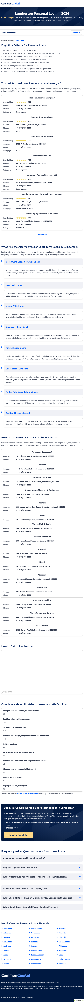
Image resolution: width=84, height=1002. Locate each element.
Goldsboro (35, 933)
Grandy (34, 946)
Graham (34, 941)
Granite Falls (36, 950)
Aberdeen (8, 928)
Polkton (62, 963)
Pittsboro (63, 946)
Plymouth (63, 950)
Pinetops (62, 928)
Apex (6, 955)
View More (42, 234)
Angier (6, 950)
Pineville (62, 933)
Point (61, 955)
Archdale (7, 959)
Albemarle (8, 941)
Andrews (7, 946)
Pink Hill (62, 937)
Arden (6, 963)
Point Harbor (64, 959)
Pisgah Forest (64, 941)
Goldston (35, 937)
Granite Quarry (37, 955)
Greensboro (36, 963)
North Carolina (7, 40)
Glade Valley (36, 928)
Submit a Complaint (18, 835)
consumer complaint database (28, 794)
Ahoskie (7, 937)
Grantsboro (36, 959)
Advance (7, 933)
